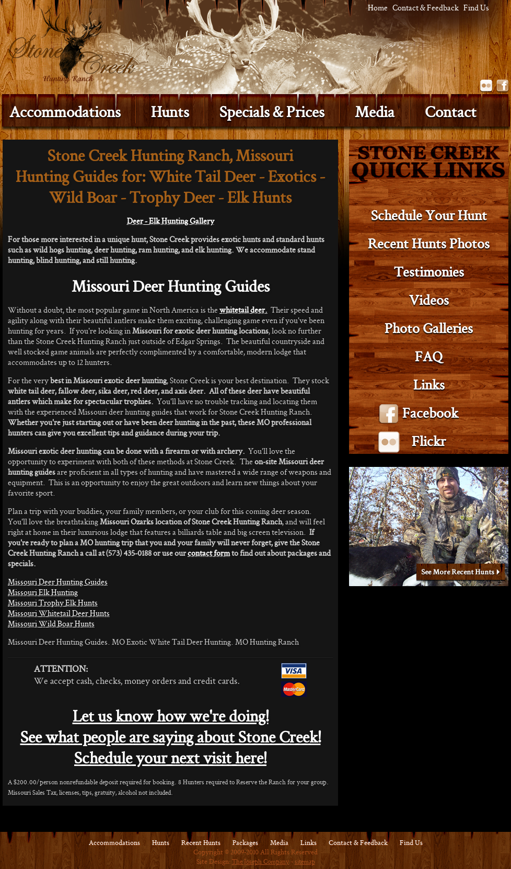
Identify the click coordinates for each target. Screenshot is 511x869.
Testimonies (429, 271)
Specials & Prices (271, 111)
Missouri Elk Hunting (43, 592)
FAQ (429, 356)
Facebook (502, 86)
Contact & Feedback (425, 8)
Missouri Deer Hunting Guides (58, 582)
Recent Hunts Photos (429, 243)
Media (374, 111)
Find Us (476, 8)
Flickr (486, 86)
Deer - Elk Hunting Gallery (170, 221)
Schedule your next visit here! (170, 758)
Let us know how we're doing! (171, 716)
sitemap (305, 861)
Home (378, 8)
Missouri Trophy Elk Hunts (53, 603)
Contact (451, 111)
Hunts (170, 111)
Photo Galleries (429, 328)
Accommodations (114, 842)
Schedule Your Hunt (429, 215)
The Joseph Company (260, 861)
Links (429, 384)
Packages (245, 842)
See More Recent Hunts (460, 573)
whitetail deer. (243, 310)
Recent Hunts (200, 842)
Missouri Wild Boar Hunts (51, 623)
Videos (429, 299)
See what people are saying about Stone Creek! (170, 737)
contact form (209, 553)
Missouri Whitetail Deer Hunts (59, 613)
